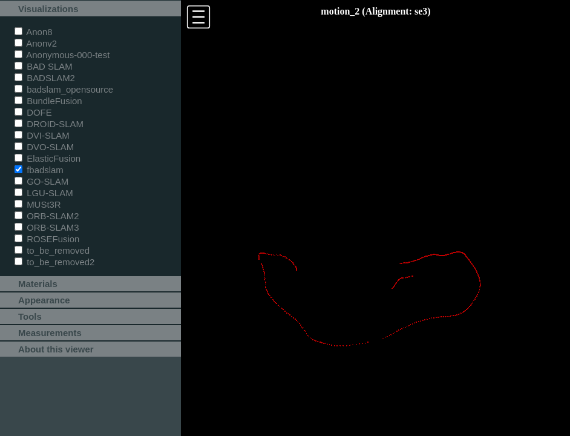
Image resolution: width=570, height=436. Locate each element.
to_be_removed (52, 250)
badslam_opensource (64, 89)
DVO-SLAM (44, 147)
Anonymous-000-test (62, 55)
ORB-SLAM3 (47, 227)
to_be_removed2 (54, 262)
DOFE (33, 112)
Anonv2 (36, 43)
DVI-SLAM (42, 135)
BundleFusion (48, 101)
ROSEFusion (47, 239)
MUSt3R (38, 204)
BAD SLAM (44, 66)
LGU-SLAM (44, 193)
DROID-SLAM (49, 124)
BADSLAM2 (45, 78)
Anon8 (34, 32)
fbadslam (39, 170)
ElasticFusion (47, 158)
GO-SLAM (41, 181)
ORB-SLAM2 (47, 216)
